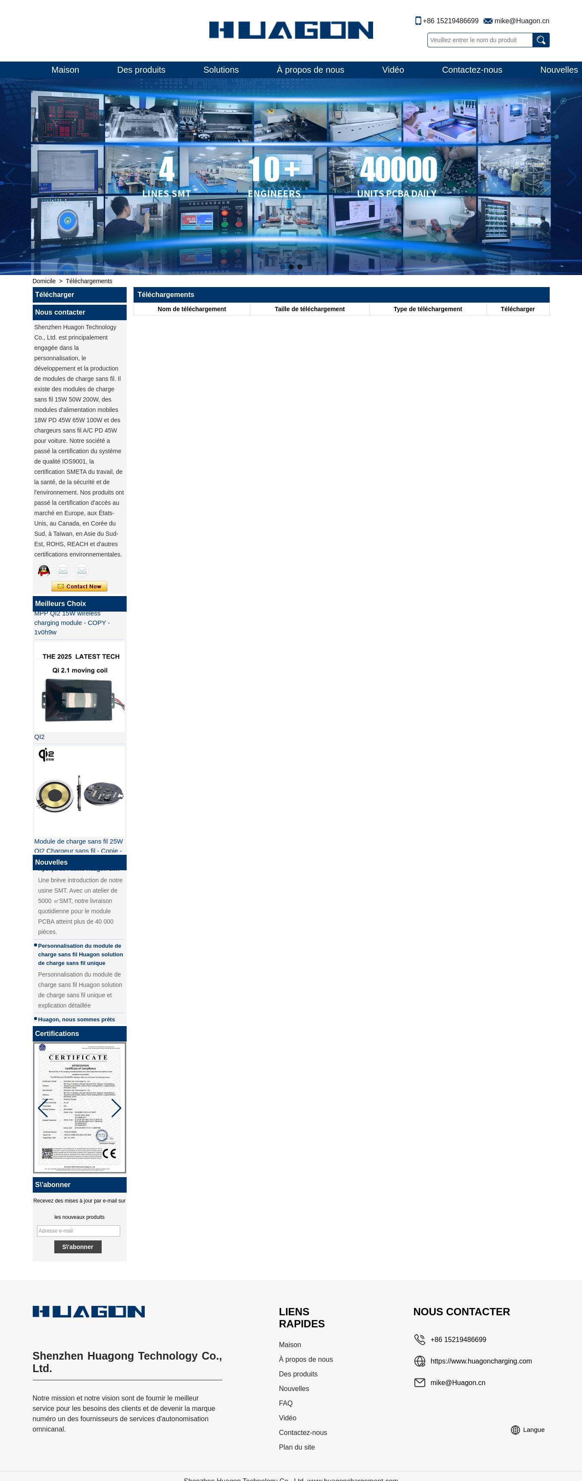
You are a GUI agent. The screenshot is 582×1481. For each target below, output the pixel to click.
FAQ (286, 1403)
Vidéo (393, 69)
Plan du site (297, 1447)
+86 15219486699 (451, 21)
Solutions (221, 69)
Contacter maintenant (79, 586)
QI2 (39, 738)
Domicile (44, 281)
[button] (282, 266)
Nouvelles (294, 1388)
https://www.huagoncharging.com (481, 1361)
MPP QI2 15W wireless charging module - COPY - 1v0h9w (72, 624)
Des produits (141, 69)
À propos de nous (311, 69)
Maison (65, 69)
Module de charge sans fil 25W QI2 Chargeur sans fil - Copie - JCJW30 (78, 852)
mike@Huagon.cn (522, 21)
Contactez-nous (472, 69)
